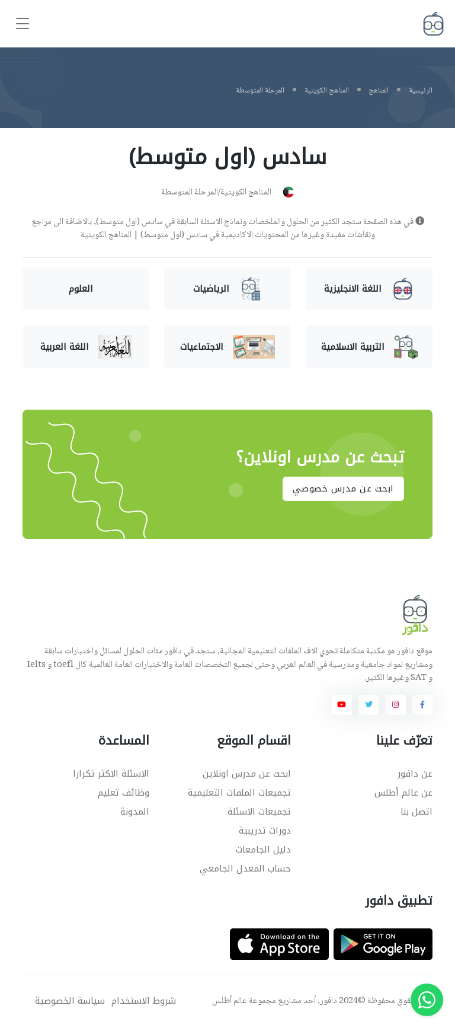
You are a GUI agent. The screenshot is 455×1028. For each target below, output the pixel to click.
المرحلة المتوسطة (260, 90)
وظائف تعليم (123, 792)
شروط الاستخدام (143, 1001)
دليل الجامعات (263, 849)
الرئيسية (420, 90)
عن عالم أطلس (403, 792)
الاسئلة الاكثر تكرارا (111, 773)
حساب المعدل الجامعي (245, 868)
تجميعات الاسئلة (259, 811)
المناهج (379, 90)
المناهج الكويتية (327, 90)
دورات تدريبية (265, 830)
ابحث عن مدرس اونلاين (247, 773)
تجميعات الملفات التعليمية (239, 792)
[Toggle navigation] (22, 24)
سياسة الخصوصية (70, 1001)
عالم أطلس (229, 1001)
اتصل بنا (416, 811)
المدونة (134, 811)
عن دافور (415, 773)
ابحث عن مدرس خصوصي (343, 489)
